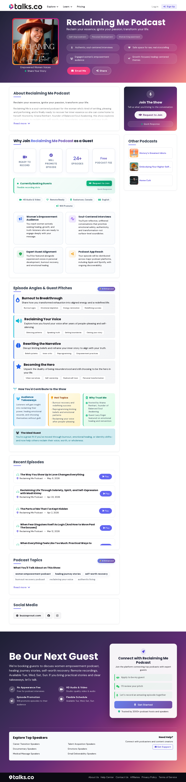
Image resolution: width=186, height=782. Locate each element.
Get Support (163, 746)
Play (105, 479)
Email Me (78, 71)
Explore (52, 6)
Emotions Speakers (77, 748)
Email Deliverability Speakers (82, 753)
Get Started (143, 704)
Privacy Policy (149, 777)
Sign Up (169, 6)
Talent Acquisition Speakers (81, 744)
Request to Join (99, 186)
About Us (93, 777)
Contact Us (122, 777)
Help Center (107, 777)
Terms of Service (168, 777)
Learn (67, 6)
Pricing (81, 6)
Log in (155, 6)
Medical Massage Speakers (26, 753)
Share (101, 71)
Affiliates (135, 777)
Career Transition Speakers (26, 744)
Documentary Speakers (24, 748)
